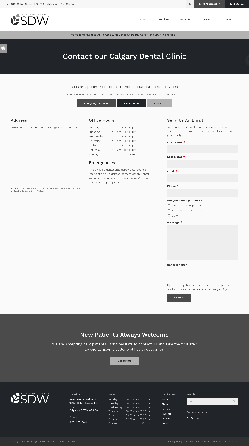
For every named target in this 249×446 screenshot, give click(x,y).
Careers (207, 19)
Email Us (159, 103)
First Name (176, 142)
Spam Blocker (177, 265)
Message (174, 222)
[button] (236, 60)
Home (165, 399)
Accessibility (192, 441)
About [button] (143, 19)
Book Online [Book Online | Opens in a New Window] (236, 4)
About (165, 404)
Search (205, 441)
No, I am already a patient (186, 210)
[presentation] (193, 274)
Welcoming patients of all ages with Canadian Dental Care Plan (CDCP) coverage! (123, 34)
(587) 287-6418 (78, 422)
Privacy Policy (218, 289)
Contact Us (124, 360)
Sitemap (217, 441)
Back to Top (231, 441)
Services (166, 409)
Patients (185, 19)
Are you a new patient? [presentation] (184, 200)
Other (173, 215)
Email (172, 171)
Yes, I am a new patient (184, 205)
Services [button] (164, 19)
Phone (172, 186)
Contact (228, 19)
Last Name (176, 156)
